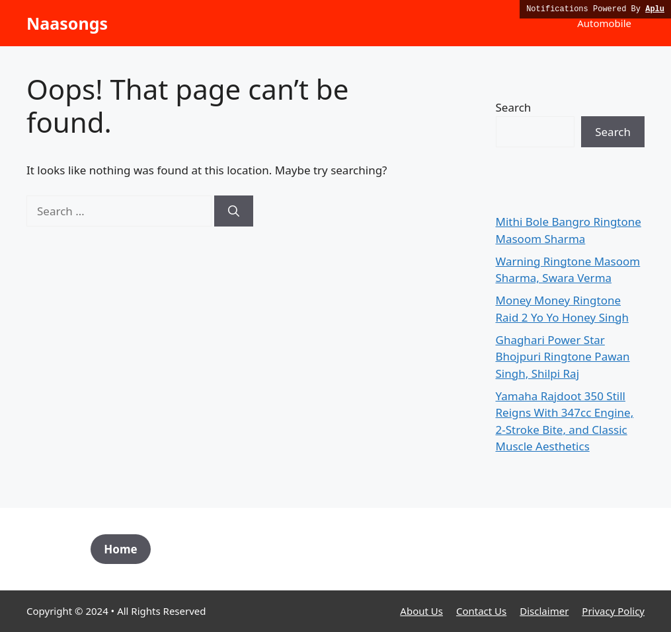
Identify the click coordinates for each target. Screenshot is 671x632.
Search (514, 107)
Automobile (604, 23)
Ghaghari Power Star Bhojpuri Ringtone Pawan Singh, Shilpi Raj (563, 356)
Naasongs (67, 23)
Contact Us (481, 610)
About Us (421, 610)
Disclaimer (544, 610)
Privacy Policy (613, 610)
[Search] (233, 211)
